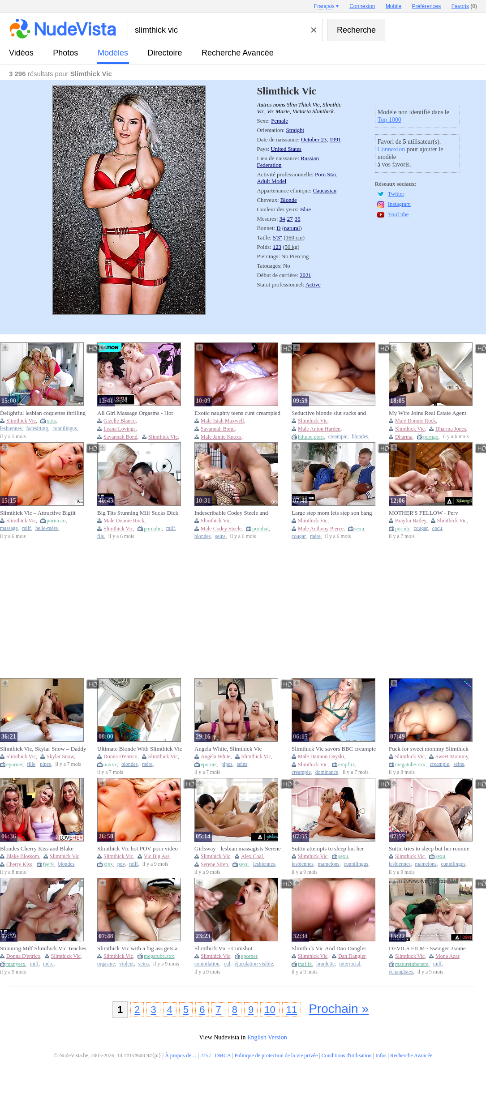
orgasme (106, 964)
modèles (113, 52)
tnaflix (305, 964)
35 (298, 219)
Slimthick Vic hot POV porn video (137, 848)
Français (324, 6)
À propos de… (181, 1055)
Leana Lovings (119, 429)
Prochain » (339, 1009)
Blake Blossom (22, 856)
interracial (349, 964)
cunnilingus (64, 429)
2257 (205, 1055)
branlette (325, 964)
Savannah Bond (120, 437)
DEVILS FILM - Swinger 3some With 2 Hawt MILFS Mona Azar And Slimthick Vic (432, 948)
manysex (16, 964)
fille (31, 764)
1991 (335, 140)
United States (286, 149)
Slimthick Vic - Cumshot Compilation (223, 948)
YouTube (398, 214)
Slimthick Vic (21, 421)
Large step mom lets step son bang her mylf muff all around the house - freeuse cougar (334, 513)
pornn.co (56, 520)
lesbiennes (11, 429)
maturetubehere (412, 964)
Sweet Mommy (451, 756)
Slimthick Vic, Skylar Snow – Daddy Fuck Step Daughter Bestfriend (43, 748)
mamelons (329, 864)
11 (291, 1009)
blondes (360, 437)
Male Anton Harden (319, 429)
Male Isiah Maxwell (222, 421)
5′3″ (277, 238)
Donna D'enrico (120, 756)
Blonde (288, 200)
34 (282, 219)
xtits (51, 421)
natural (292, 228)
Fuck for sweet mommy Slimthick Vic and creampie (429, 748)
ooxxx (110, 764)
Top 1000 (389, 119)
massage (9, 528)
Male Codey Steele (221, 529)
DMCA (223, 1055)
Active (313, 285)
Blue (305, 209)
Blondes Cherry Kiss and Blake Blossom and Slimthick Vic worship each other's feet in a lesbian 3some (42, 848)
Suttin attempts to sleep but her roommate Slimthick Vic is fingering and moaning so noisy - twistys (334, 848)
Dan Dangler (352, 956)
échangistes (401, 972)
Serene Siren (214, 864)
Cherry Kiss (19, 864)
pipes (45, 764)
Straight (295, 130)
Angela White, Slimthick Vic (228, 748)
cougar (298, 536)
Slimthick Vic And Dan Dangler (329, 948)
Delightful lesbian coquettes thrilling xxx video (43, 413)
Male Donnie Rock (415, 421)
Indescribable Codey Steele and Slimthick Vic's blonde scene (231, 513)
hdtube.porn (311, 437)
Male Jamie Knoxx (221, 437)
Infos (381, 1055)
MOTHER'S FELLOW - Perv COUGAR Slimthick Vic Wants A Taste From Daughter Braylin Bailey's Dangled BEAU (428, 513)
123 (277, 247)
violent (126, 964)
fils (100, 536)
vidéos (21, 52)
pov (121, 864)
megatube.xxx (410, 764)
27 (290, 219)
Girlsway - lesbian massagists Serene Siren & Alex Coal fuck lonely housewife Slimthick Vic (237, 848)
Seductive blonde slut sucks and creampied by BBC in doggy (329, 413)
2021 (305, 275)
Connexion (391, 149)
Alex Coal (252, 856)
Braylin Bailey (410, 520)
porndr (402, 529)
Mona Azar (447, 956)
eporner (14, 764)
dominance (326, 772)
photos (65, 52)
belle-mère (46, 528)
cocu (437, 528)
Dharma (404, 437)
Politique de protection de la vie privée (276, 1055)
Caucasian (325, 191)
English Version (267, 1037)
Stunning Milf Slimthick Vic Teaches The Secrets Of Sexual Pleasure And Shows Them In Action (43, 948)
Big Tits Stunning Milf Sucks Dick (137, 512)
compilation (206, 964)
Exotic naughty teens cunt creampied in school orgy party (237, 413)
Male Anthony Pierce (321, 529)
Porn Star (325, 174)
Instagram (399, 204)
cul (227, 964)
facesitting (37, 429)
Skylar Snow (60, 756)
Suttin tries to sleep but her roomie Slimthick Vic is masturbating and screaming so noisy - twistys (429, 848)
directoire (165, 52)
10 (269, 1009)
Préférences (426, 6)
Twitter (396, 194)
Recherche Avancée (238, 52)
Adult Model (272, 181)
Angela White (216, 756)
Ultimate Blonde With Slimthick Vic (139, 748)
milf (26, 528)
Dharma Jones (450, 429)
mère (315, 536)
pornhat (260, 529)
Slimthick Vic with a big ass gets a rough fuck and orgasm (137, 948)
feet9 (48, 864)
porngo (431, 437)
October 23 (314, 140)
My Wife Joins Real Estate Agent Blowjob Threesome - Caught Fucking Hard (427, 413)
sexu (359, 529)
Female (279, 121)
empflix (346, 764)
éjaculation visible (254, 964)
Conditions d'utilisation (347, 1055)
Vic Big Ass (156, 856)
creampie (338, 437)
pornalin (153, 529)
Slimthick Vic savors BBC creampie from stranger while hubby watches (334, 748)
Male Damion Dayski (321, 756)
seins (220, 536)
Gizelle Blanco (119, 421)
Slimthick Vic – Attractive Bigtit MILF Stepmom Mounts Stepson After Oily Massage (38, 513)
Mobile (393, 6)
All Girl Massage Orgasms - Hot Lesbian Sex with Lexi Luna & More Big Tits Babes (140, 413)
